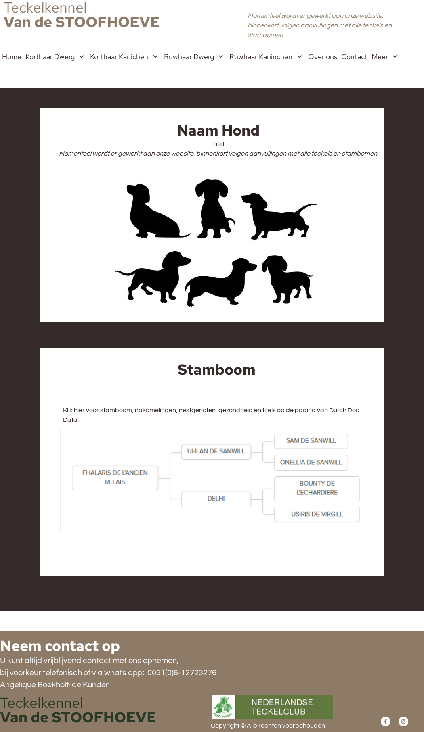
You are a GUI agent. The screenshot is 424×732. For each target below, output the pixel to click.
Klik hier (74, 410)
